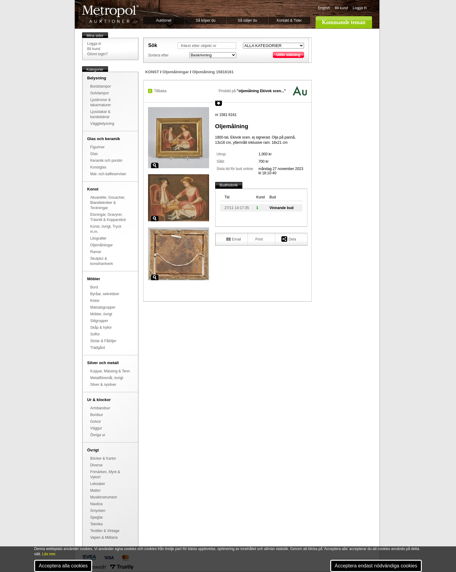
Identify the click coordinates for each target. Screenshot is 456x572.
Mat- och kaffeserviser (108, 174)
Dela (288, 238)
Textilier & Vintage (105, 531)
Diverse (96, 465)
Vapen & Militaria (104, 537)
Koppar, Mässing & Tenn (110, 371)
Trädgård (97, 348)
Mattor (95, 490)
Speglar (96, 517)
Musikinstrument (103, 497)
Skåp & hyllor (101, 327)
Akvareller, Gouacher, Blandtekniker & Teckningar (107, 202)
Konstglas (98, 167)
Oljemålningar (101, 245)
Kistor (95, 301)
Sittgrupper (99, 321)
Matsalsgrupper (103, 307)
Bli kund (341, 8)
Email (233, 239)
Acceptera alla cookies (63, 565)
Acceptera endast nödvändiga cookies (376, 565)
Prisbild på (252, 91)
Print (259, 239)
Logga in (360, 8)
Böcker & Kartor (103, 458)
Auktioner (164, 20)
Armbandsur (100, 408)
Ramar (95, 252)
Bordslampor (100, 86)
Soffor (95, 334)
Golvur (95, 421)
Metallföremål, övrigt (106, 378)
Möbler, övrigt (101, 314)
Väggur (96, 428)
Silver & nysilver (103, 384)
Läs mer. (49, 554)
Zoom (154, 165)
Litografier (98, 238)
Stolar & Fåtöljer (103, 341)
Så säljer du (247, 20)
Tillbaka (160, 91)
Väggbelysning (102, 123)
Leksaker (97, 484)
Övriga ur (97, 435)
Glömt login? (97, 54)
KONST (152, 72)
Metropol (110, 14)
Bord (94, 287)
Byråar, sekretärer (104, 294)
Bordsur (96, 415)
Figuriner (97, 147)
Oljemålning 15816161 (213, 72)
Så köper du (205, 20)
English (324, 8)
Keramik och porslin (106, 160)
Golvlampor (99, 93)
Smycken (97, 511)
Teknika (96, 524)
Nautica (96, 504)
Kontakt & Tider (289, 20)
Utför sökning (288, 55)
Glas (94, 154)
